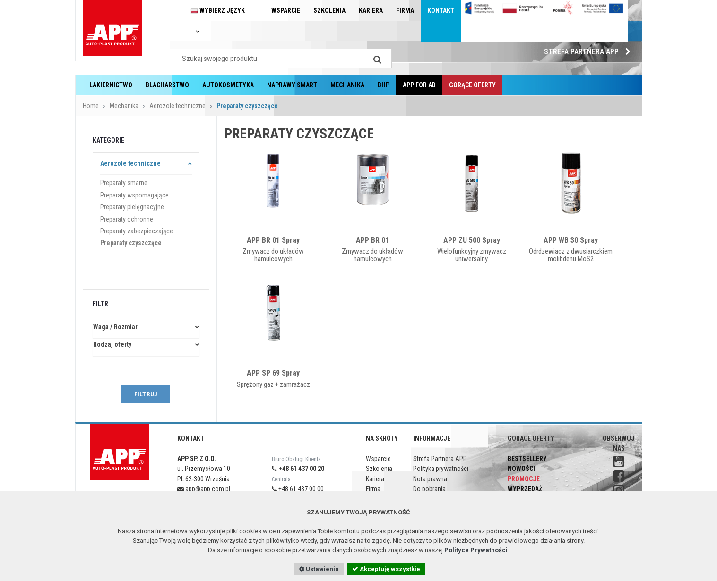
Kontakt (440, 10)
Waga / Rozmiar (115, 327)
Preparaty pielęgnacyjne (132, 207)
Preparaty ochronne (126, 219)
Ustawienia (319, 568)
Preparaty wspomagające (134, 195)
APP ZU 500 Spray (471, 240)
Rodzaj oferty (112, 344)
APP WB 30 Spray (571, 240)
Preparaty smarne (123, 183)
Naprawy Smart (292, 85)
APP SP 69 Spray (273, 372)
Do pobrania (429, 489)
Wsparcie (285, 10)
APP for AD (419, 85)
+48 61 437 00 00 (298, 489)
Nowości (521, 468)
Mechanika (347, 85)
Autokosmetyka (228, 85)
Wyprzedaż (525, 489)
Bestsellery (527, 458)
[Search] (377, 58)
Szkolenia (329, 10)
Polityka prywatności (440, 468)
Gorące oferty (472, 85)
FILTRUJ (145, 394)
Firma (405, 10)
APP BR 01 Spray (273, 240)
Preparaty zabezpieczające (136, 231)
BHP (383, 85)
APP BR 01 (372, 240)
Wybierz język (217, 20)
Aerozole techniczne (177, 106)
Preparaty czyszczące (131, 243)
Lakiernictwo (110, 85)
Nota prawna (430, 479)
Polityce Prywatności (476, 550)
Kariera (371, 10)
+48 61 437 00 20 (298, 468)
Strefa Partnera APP (589, 51)
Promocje (524, 479)
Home (91, 106)
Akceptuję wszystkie (386, 568)
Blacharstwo (167, 85)
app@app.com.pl (203, 489)
